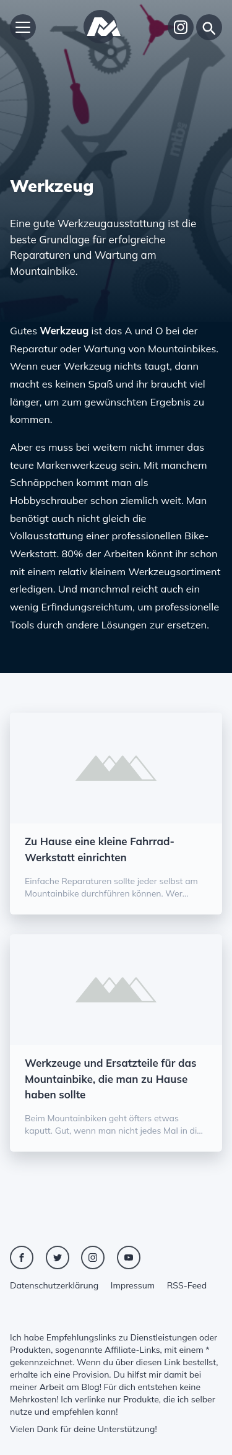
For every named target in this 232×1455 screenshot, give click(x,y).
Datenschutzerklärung (54, 1285)
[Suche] (209, 27)
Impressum (133, 1285)
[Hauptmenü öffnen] (23, 27)
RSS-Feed (187, 1285)
